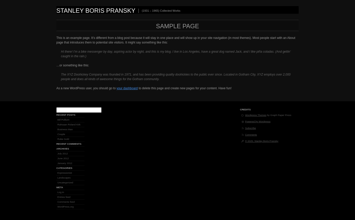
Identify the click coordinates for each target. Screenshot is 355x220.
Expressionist (64, 172)
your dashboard (127, 88)
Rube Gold (63, 139)
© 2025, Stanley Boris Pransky (261, 141)
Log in (60, 192)
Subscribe (250, 128)
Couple (61, 134)
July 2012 (62, 153)
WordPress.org (65, 206)
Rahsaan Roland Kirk (69, 124)
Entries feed (63, 197)
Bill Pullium (63, 119)
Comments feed (66, 201)
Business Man (65, 129)
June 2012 (63, 158)
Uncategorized (65, 182)
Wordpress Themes (255, 115)
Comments (251, 134)
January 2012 (64, 163)
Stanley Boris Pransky (95, 10)
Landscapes (64, 177)
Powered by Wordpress (258, 121)
